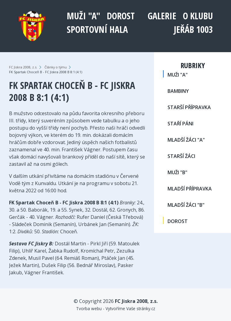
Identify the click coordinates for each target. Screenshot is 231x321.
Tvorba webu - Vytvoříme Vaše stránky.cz (115, 308)
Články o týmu (56, 67)
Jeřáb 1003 (193, 29)
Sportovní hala (97, 29)
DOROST (121, 16)
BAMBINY (178, 91)
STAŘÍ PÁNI (180, 123)
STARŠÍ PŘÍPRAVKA (189, 107)
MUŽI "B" (177, 172)
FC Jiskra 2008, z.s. (23, 67)
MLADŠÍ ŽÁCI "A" (186, 140)
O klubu (198, 16)
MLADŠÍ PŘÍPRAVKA (190, 188)
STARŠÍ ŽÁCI (181, 156)
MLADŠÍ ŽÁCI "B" (186, 205)
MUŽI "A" (83, 16)
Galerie (162, 16)
